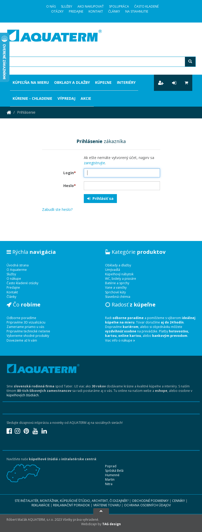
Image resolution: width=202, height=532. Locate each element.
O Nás (51, 6)
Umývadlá (112, 269)
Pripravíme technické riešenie (28, 331)
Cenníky (178, 500)
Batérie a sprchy (117, 283)
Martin (110, 479)
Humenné (112, 475)
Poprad (110, 466)
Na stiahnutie (136, 11)
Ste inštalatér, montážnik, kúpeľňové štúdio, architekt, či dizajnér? (71, 500)
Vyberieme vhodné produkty (28, 335)
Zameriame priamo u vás (25, 327)
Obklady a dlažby (72, 82)
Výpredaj (66, 98)
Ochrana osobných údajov (147, 505)
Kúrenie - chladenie (32, 98)
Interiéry (126, 82)
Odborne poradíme (21, 318)
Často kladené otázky (22, 283)
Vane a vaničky (116, 287)
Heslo (69, 185)
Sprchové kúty (115, 292)
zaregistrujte (94, 162)
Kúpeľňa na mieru (31, 82)
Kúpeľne (103, 82)
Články (114, 11)
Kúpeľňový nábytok (119, 274)
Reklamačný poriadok (71, 505)
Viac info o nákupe (120, 340)
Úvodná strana (18, 265)
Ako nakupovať (90, 6)
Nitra (108, 484)
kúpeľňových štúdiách (23, 395)
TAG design (111, 524)
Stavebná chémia (117, 296)
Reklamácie (41, 505)
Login (69, 172)
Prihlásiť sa (100, 198)
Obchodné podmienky (150, 500)
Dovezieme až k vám (22, 340)
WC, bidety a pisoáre (120, 278)
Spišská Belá (114, 470)
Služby (66, 6)
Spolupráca (119, 6)
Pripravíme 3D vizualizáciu (26, 322)
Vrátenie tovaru (107, 505)
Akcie (86, 98)
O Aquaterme (17, 269)
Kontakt (96, 11)
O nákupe (14, 278)
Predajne (76, 11)
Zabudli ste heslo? (57, 209)
